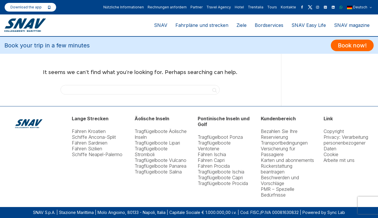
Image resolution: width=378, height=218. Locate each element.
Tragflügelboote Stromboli (151, 151)
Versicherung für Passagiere (278, 151)
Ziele (241, 25)
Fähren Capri (211, 160)
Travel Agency (218, 7)
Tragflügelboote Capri (220, 177)
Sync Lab (336, 212)
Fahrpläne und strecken (201, 25)
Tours (272, 7)
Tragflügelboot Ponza (220, 137)
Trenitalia (255, 7)
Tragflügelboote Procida (223, 183)
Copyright (334, 131)
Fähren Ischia (212, 154)
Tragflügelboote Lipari (157, 143)
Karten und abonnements (287, 160)
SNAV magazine (352, 25)
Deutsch (359, 7)
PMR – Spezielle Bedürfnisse (277, 192)
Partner (196, 7)
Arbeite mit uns (339, 160)
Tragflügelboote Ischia (221, 172)
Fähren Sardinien (89, 143)
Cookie (331, 154)
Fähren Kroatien (89, 131)
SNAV (160, 25)
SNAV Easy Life (308, 25)
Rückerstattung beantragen (276, 169)
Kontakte (288, 7)
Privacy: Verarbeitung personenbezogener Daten (346, 143)
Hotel (239, 7)
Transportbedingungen (284, 143)
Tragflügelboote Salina (158, 172)
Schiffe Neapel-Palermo (97, 154)
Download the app (26, 7)
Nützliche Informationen (123, 7)
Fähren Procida (214, 166)
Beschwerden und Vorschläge (280, 180)
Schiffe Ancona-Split (94, 137)
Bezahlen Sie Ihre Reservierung (279, 134)
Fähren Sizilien (87, 149)
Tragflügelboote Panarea (160, 166)
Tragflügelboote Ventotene (214, 146)
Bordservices (269, 25)
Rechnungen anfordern (167, 7)
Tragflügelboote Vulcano (160, 160)
